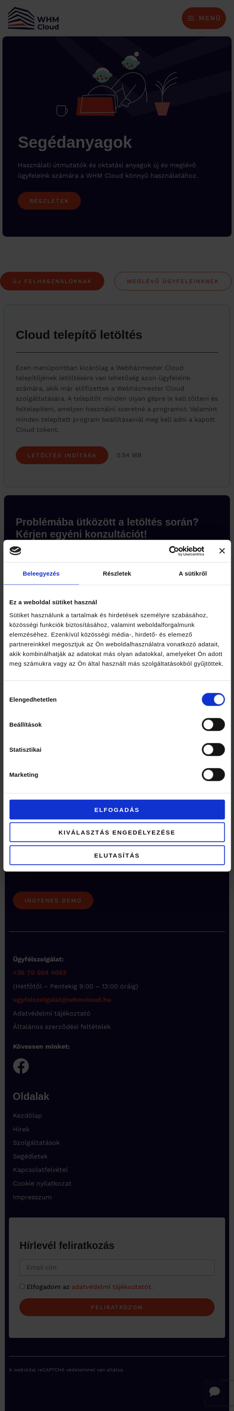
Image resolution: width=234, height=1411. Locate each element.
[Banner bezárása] (222, 551)
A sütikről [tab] (193, 573)
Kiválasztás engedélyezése (117, 832)
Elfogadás (116, 809)
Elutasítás (117, 855)
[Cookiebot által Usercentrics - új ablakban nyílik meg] (168, 551)
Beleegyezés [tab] (41, 573)
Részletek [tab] (117, 573)
